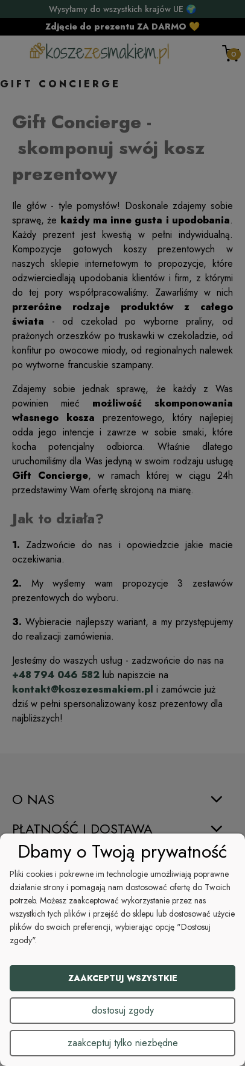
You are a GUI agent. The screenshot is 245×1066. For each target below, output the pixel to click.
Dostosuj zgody (123, 1010)
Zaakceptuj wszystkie (122, 978)
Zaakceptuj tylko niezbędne (123, 1043)
